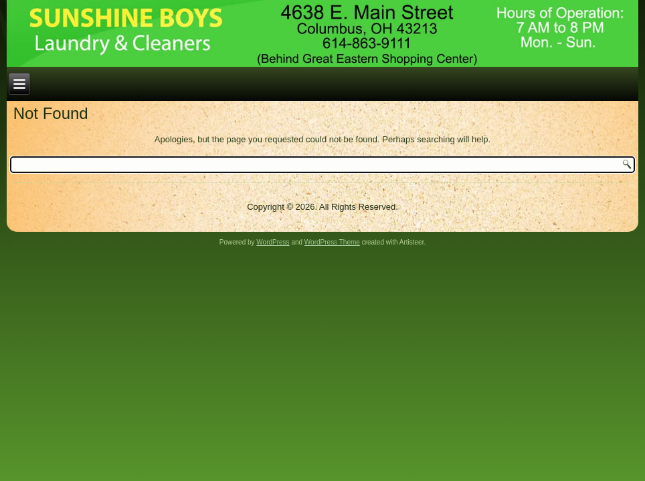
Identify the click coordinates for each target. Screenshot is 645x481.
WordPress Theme (332, 242)
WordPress (272, 242)
